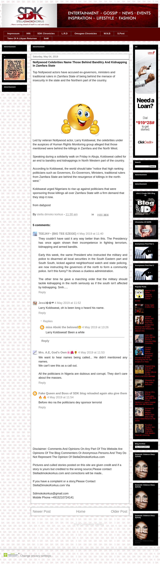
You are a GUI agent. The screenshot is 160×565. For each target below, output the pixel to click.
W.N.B (107, 33)
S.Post (120, 33)
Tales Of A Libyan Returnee (22, 38)
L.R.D (65, 33)
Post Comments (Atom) (89, 524)
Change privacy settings (35, 555)
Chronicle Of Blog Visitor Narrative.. (149, 382)
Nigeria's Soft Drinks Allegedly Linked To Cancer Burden (145, 295)
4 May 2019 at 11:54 (60, 397)
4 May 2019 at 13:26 (95, 327)
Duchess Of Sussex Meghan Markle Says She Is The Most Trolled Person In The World (145, 414)
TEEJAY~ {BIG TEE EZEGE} (57, 233)
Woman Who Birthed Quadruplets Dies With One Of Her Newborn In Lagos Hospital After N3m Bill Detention (145, 398)
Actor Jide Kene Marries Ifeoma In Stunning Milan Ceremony (150, 339)
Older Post (119, 511)
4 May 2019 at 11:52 (68, 302)
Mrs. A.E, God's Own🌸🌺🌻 (57, 352)
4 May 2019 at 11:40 (90, 233)
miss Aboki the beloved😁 (63, 327)
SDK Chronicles (46, 33)
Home (80, 511)
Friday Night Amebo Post (149, 306)
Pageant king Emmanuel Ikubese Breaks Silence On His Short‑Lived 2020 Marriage (145, 371)
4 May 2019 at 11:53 (91, 352)
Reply (42, 292)
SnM (46, 38)
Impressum (13, 33)
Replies (48, 321)
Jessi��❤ (46, 302)
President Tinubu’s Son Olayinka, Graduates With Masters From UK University (145, 430)
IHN (28, 33)
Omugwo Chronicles (86, 33)
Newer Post (42, 511)
